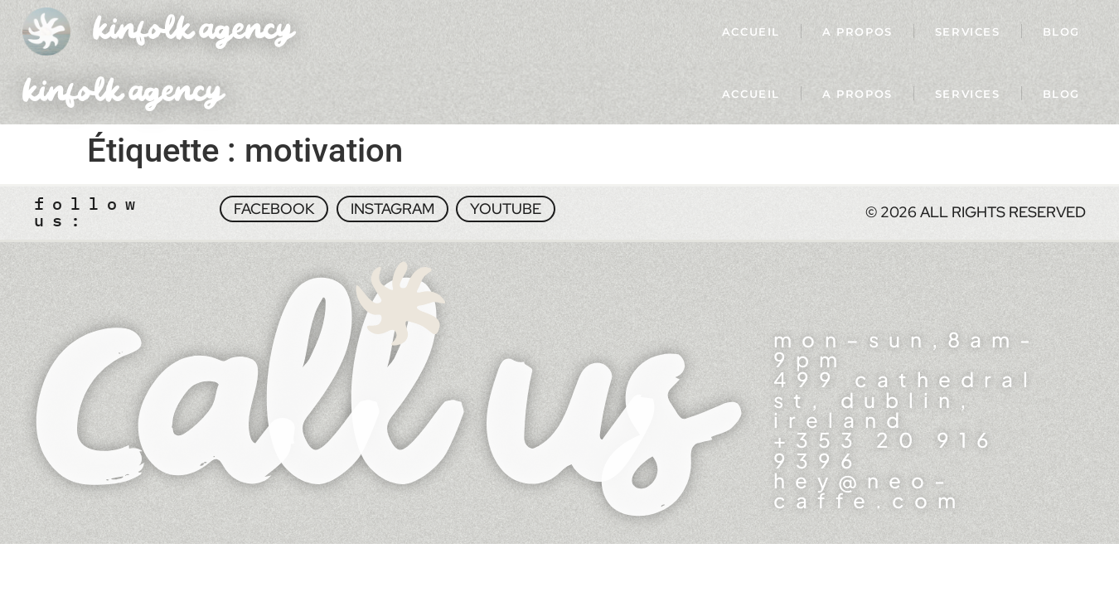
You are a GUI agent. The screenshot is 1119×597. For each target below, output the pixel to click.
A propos (857, 31)
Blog (1061, 31)
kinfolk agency (193, 31)
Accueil (751, 31)
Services (967, 31)
